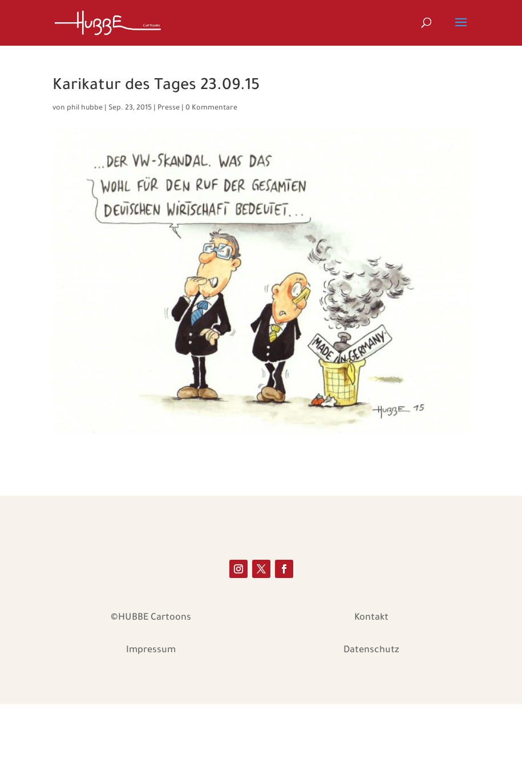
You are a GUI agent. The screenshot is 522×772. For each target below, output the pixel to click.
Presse (168, 108)
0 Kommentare (211, 108)
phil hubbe (85, 108)
